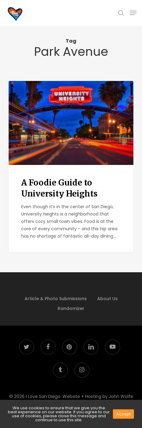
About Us (107, 299)
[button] (133, 13)
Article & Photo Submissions (56, 299)
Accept (123, 414)
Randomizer (71, 308)
